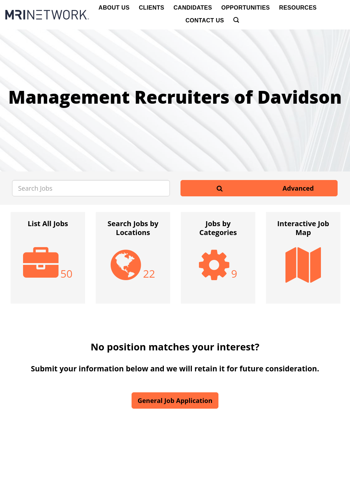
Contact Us (204, 20)
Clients (151, 7)
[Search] (236, 20)
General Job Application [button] (175, 400)
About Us (114, 7)
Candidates (192, 7)
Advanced (298, 188)
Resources (298, 7)
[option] (47, 261)
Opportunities (245, 7)
